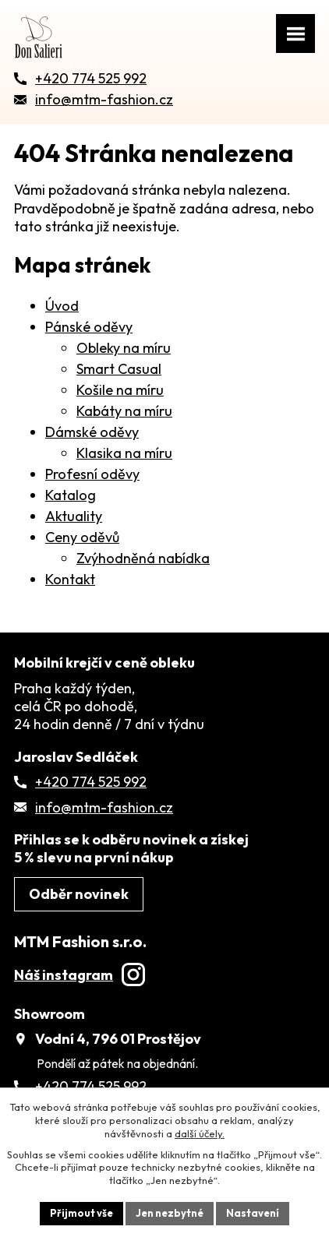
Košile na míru (120, 390)
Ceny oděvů (82, 537)
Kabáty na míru (124, 411)
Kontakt (70, 579)
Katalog (70, 495)
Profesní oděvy (92, 474)
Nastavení (252, 1213)
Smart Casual (118, 369)
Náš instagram (79, 975)
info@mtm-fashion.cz (104, 807)
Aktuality (73, 516)
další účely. (200, 1133)
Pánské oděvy (89, 327)
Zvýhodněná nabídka (143, 558)
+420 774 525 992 (91, 782)
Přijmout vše (81, 1213)
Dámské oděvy (92, 432)
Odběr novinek (79, 894)
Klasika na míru (124, 453)
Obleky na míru (123, 348)
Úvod (62, 306)
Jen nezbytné (169, 1213)
